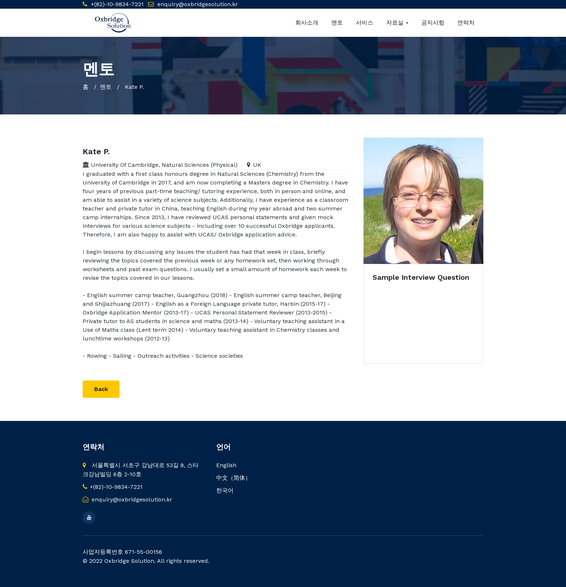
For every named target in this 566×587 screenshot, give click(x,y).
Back (101, 389)
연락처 (466, 22)
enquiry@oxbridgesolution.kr (197, 4)
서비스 (364, 22)
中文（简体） (233, 477)
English (226, 465)
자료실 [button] (395, 22)
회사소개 (306, 22)
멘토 (337, 22)
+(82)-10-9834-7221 (116, 4)
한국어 (225, 490)
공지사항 (432, 22)
